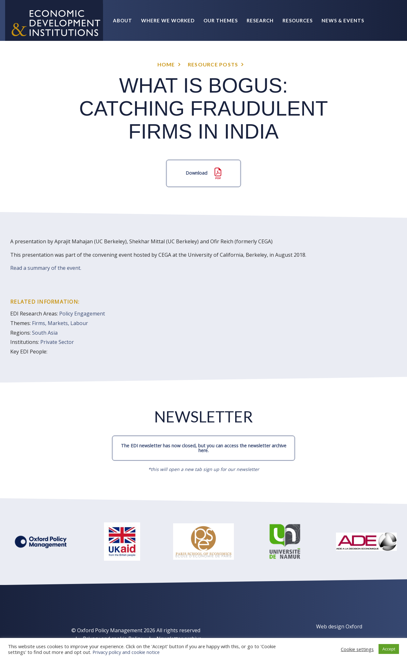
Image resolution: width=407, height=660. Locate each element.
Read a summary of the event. (45, 267)
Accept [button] (388, 649)
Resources (298, 20)
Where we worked (168, 20)
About (122, 20)
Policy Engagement (82, 313)
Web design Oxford (339, 626)
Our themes (221, 20)
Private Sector (57, 341)
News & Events (343, 20)
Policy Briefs (345, 61)
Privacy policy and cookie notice (126, 652)
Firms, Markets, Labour (60, 323)
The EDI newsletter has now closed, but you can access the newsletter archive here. (203, 448)
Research (260, 20)
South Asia (45, 332)
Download (203, 173)
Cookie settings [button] (357, 649)
